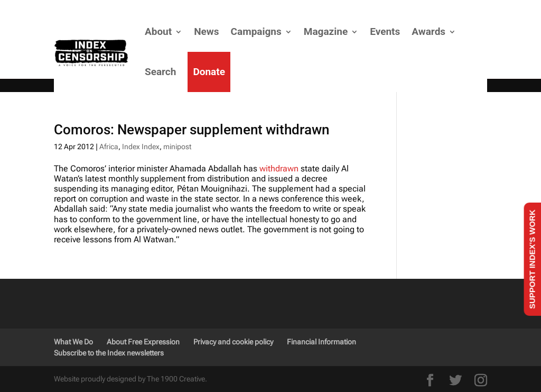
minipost (177, 146)
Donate (209, 72)
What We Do (73, 342)
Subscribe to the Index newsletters (109, 353)
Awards (428, 31)
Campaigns (256, 31)
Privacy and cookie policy (233, 342)
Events (385, 31)
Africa (108, 146)
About (158, 31)
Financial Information (321, 342)
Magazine (326, 31)
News (206, 31)
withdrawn (279, 168)
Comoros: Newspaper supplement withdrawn (191, 130)
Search (160, 72)
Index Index (141, 146)
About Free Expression (143, 342)
